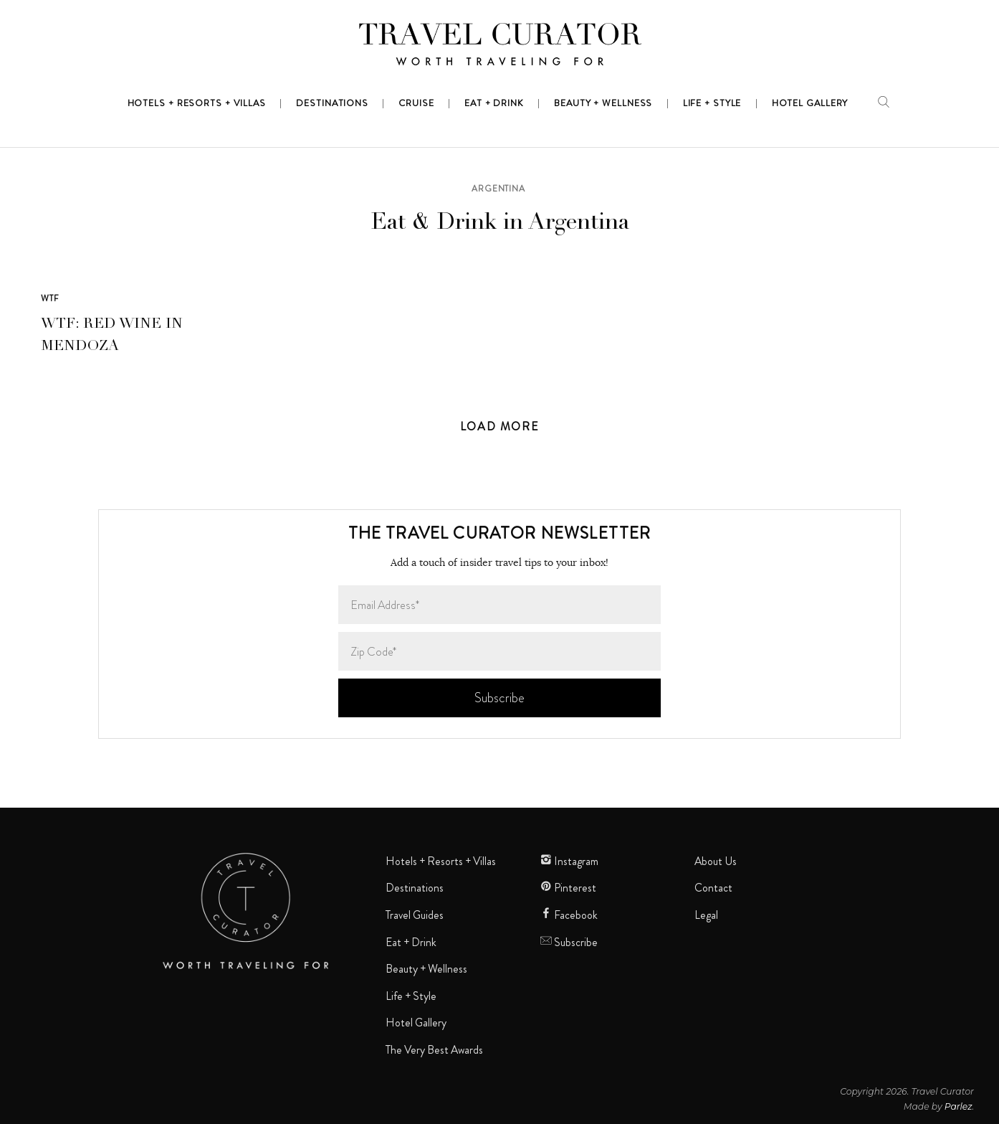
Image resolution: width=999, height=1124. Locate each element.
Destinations (415, 888)
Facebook (569, 915)
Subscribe (569, 942)
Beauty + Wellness (426, 969)
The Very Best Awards (434, 1050)
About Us (715, 861)
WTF (50, 298)
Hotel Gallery (416, 1023)
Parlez (958, 1106)
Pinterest (568, 888)
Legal (706, 915)
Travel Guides (415, 915)
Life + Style (411, 996)
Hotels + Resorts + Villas (441, 861)
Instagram (569, 861)
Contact (713, 888)
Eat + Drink (411, 942)
